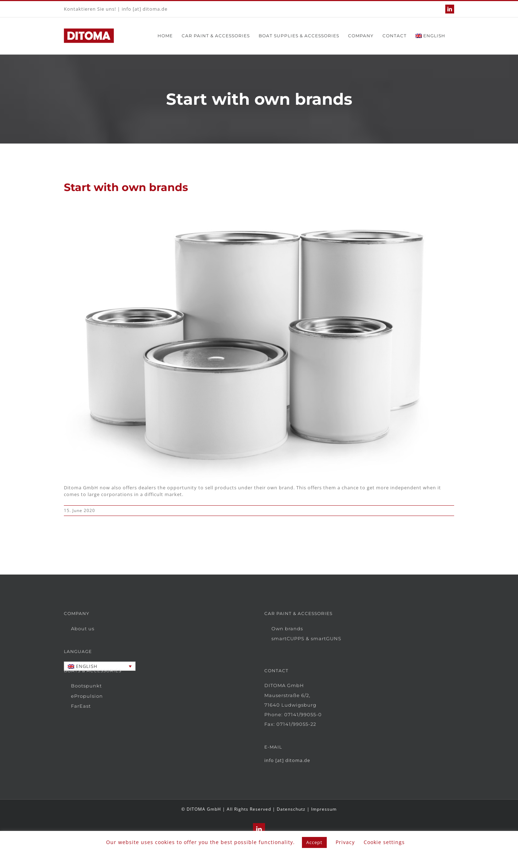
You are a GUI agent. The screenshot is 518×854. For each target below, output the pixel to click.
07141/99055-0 (303, 714)
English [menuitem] (87, 666)
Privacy (345, 842)
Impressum (324, 809)
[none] (100, 666)
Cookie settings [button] (384, 842)
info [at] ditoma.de (144, 9)
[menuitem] (430, 35)
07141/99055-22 (296, 724)
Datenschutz (291, 809)
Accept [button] (314, 842)
